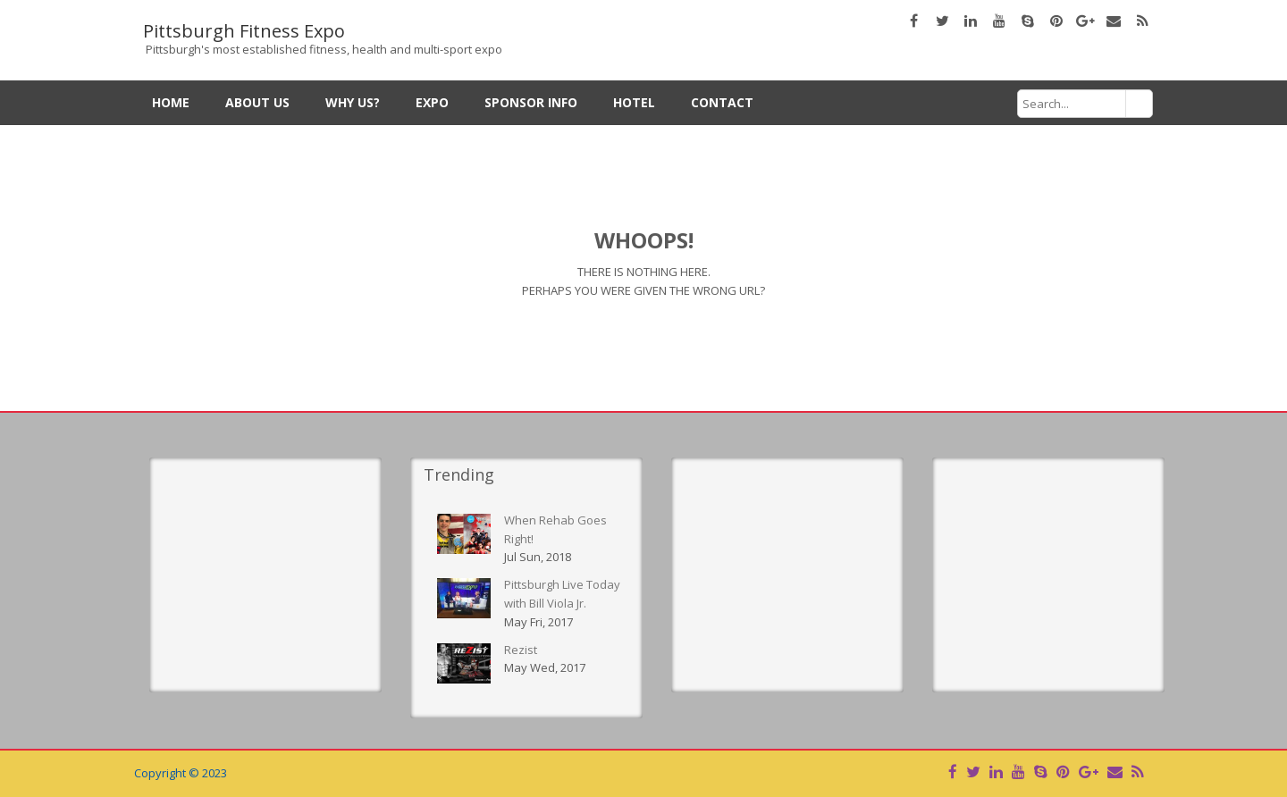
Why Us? (352, 102)
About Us (257, 102)
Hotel (634, 102)
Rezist (520, 650)
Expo (432, 102)
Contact (722, 102)
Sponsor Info (530, 102)
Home (170, 102)
